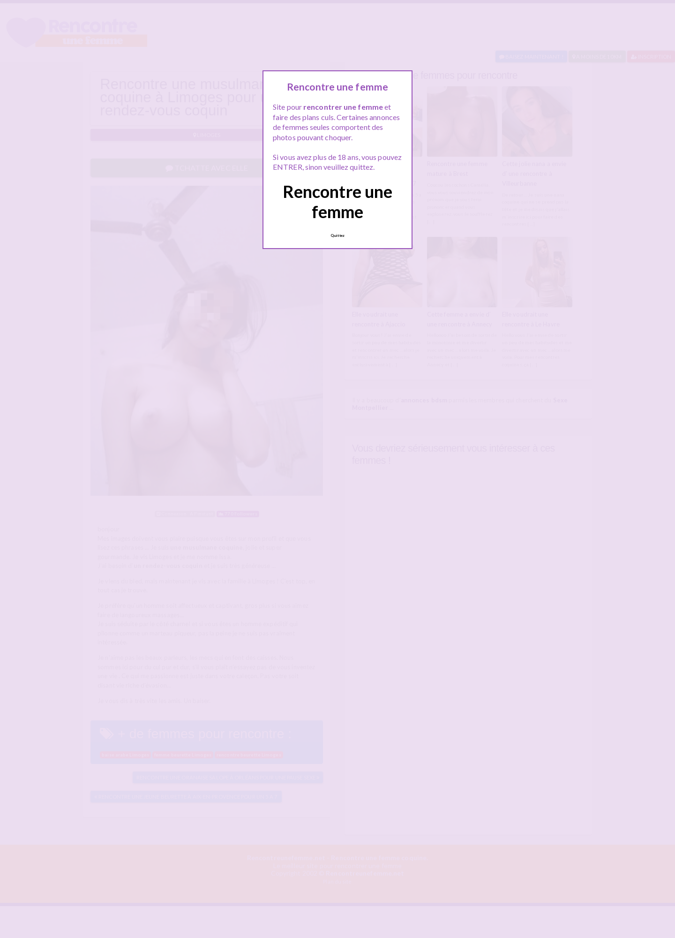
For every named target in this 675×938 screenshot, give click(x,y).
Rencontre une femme (337, 201)
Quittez (337, 235)
